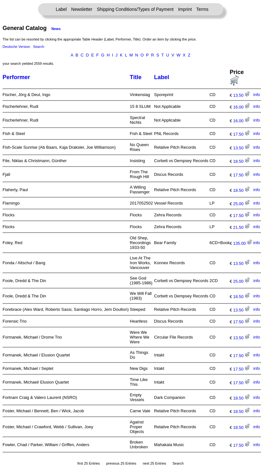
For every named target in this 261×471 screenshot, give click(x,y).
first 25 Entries (88, 463)
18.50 (241, 161)
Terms (202, 9)
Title (136, 77)
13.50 (241, 95)
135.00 (242, 243)
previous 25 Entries (121, 463)
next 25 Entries (154, 463)
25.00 (241, 203)
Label (61, 9)
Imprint (185, 9)
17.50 (241, 134)
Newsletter (81, 9)
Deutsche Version (16, 47)
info (256, 94)
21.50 (241, 227)
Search (38, 47)
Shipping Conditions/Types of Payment (135, 9)
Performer (16, 77)
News (56, 29)
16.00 (241, 107)
